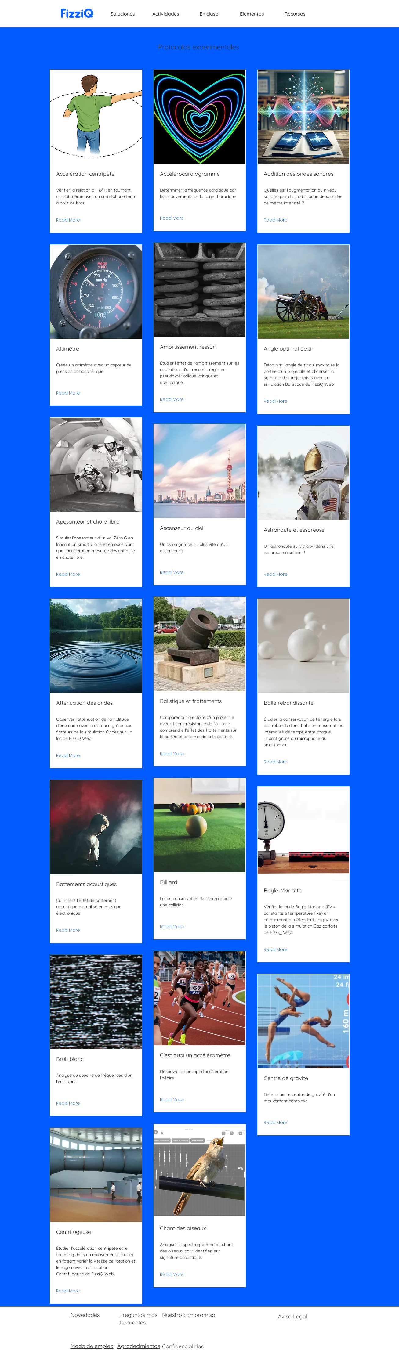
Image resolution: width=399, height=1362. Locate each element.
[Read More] (68, 220)
